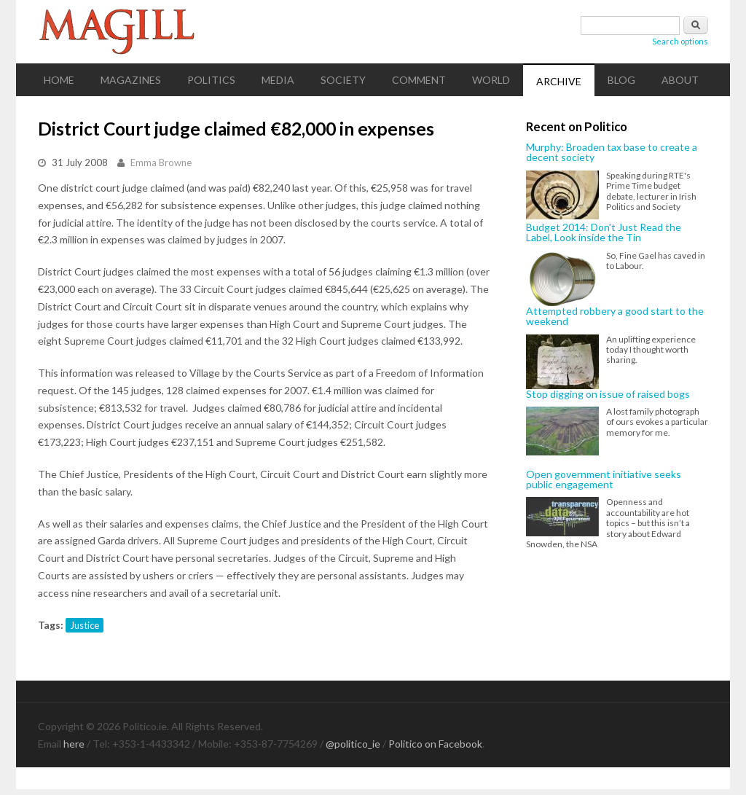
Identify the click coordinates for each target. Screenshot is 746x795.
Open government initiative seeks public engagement (603, 479)
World (491, 80)
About (680, 80)
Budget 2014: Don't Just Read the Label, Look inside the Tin (603, 232)
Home (59, 80)
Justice (84, 625)
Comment (419, 80)
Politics (211, 80)
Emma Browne (161, 162)
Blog (621, 80)
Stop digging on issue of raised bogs (608, 394)
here (74, 743)
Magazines (131, 80)
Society (343, 80)
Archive (558, 81)
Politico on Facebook (435, 743)
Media (278, 80)
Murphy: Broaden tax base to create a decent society (611, 152)
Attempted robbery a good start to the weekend (615, 316)
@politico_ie (353, 743)
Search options (680, 41)
